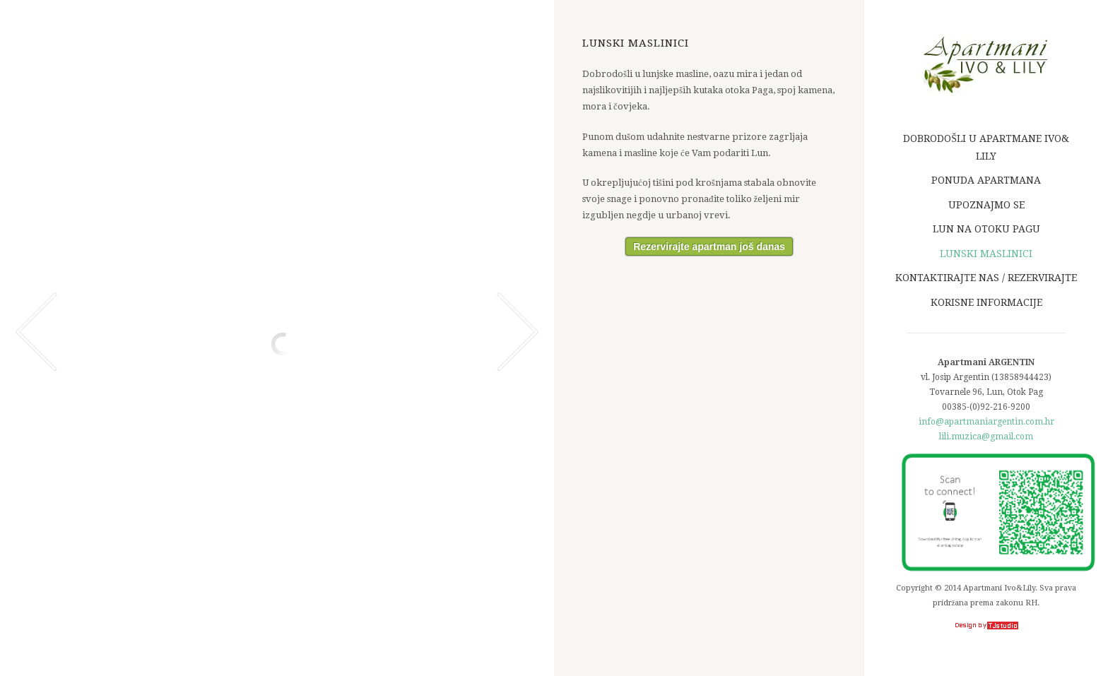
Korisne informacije (986, 302)
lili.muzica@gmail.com (986, 436)
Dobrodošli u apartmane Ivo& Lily (987, 147)
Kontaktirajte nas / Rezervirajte (986, 277)
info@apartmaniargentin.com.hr (986, 422)
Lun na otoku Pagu (986, 229)
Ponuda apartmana (986, 180)
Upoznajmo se (986, 204)
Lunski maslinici (986, 253)
